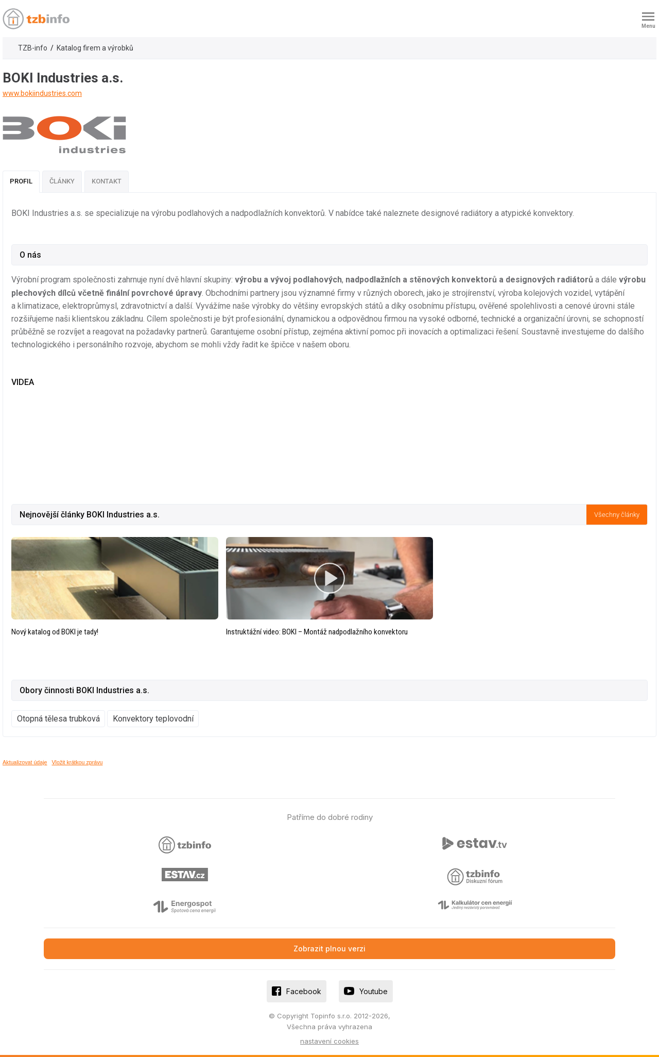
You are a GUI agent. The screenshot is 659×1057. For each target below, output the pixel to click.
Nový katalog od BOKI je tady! (54, 631)
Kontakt (107, 181)
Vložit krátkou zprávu (77, 762)
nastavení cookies (329, 1041)
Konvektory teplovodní (153, 719)
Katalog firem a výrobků (95, 48)
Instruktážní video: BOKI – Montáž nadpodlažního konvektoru (317, 631)
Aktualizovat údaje (25, 762)
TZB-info (32, 48)
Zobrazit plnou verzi (329, 948)
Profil (21, 181)
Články (62, 181)
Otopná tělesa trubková (58, 719)
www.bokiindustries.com (42, 93)
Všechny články (616, 514)
